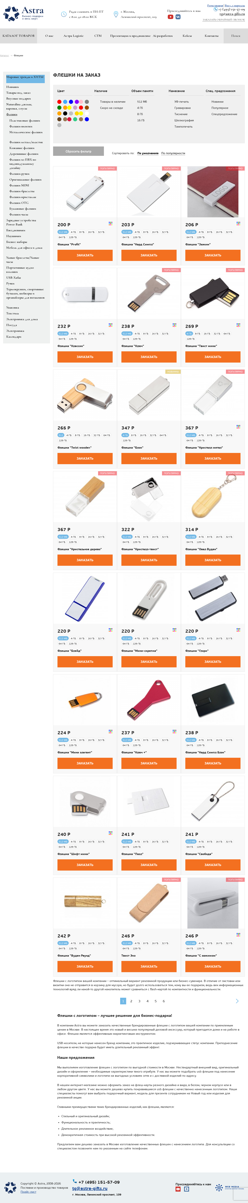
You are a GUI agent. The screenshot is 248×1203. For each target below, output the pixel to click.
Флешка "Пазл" (132, 854)
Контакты (211, 36)
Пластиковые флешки (24, 120)
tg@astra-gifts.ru (232, 13)
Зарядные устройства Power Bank (21, 222)
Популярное (220, 108)
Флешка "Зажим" (198, 244)
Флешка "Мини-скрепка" (139, 651)
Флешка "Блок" (132, 447)
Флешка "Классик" (70, 346)
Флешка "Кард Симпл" (137, 244)
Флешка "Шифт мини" (73, 854)
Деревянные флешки (23, 154)
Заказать (85, 255)
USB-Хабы (13, 278)
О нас (49, 36)
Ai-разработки (163, 36)
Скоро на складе (111, 108)
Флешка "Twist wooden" (74, 447)
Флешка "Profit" (69, 244)
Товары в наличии (112, 101)
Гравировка (182, 108)
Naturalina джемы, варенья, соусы (19, 106)
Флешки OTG (19, 203)
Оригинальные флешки (25, 179)
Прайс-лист (28, 1192)
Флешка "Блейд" (69, 651)
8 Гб (140, 114)
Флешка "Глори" (197, 651)
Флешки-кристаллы (22, 197)
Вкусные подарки (18, 98)
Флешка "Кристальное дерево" (79, 549)
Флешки (11, 114)
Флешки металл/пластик (26, 142)
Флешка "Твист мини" (201, 346)
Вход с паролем (235, 5)
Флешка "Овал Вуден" (201, 549)
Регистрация (215, 5)
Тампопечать (183, 126)
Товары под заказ (18, 93)
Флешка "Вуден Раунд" (74, 955)
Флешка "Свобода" (199, 854)
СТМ (98, 36)
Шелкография (184, 120)
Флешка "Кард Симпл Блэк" (205, 752)
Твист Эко (128, 955)
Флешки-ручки (19, 174)
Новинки (12, 87)
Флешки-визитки (20, 126)
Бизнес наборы (16, 242)
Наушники (13, 236)
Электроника (15, 331)
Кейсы (187, 36)
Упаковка (12, 307)
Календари (13, 337)
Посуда (11, 325)
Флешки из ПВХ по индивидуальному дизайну (22, 163)
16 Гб (141, 120)
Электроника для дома (22, 319)
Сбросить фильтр (78, 151)
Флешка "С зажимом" (201, 955)
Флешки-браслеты (21, 191)
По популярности (173, 153)
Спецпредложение (224, 114)
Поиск (235, 36)
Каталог (4, 55)
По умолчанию (147, 153)
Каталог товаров (18, 36)
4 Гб (140, 108)
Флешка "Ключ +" (134, 752)
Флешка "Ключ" (132, 346)
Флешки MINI (19, 185)
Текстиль (12, 313)
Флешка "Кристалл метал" (204, 447)
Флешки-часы (18, 214)
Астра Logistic (74, 36)
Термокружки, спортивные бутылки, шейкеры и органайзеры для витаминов (25, 293)
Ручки (10, 283)
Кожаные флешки (21, 148)
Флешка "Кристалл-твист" (140, 549)
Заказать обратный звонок (224, 19)
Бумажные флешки (22, 209)
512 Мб (142, 101)
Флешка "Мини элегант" (74, 752)
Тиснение (181, 114)
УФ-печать (181, 101)
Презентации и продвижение (130, 36)
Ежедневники (15, 230)
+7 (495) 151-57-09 (231, 9)
